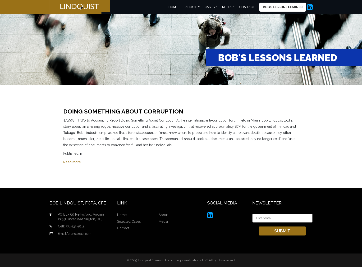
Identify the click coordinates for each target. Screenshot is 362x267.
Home (173, 7)
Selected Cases (129, 221)
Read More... (73, 162)
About (191, 7)
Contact (247, 7)
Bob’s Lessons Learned (282, 7)
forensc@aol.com (79, 233)
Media (227, 7)
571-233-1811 (75, 226)
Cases (210, 7)
